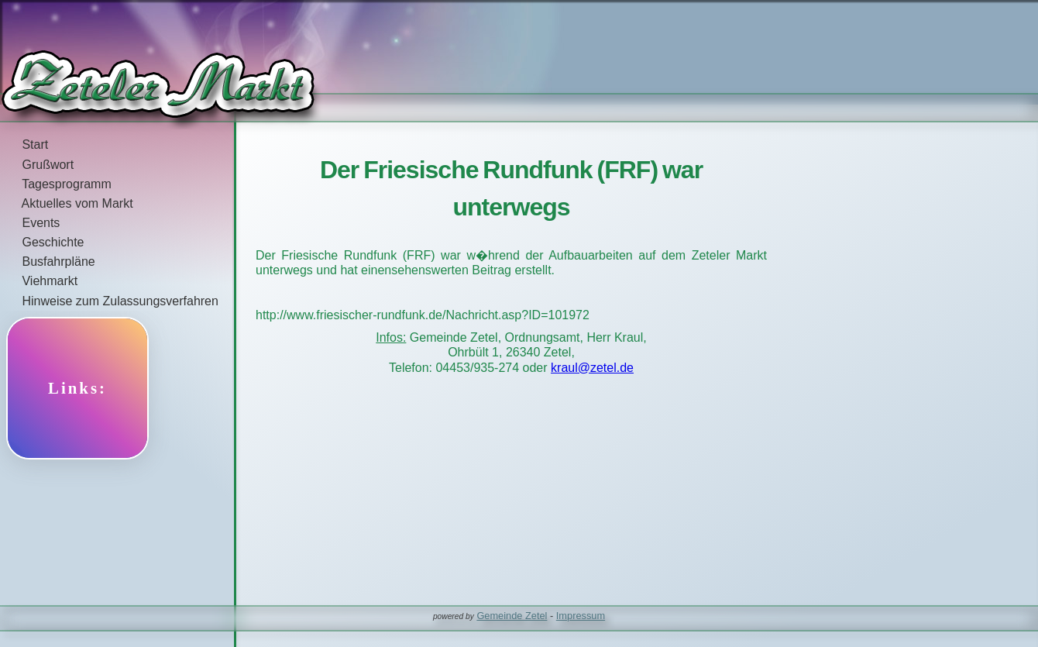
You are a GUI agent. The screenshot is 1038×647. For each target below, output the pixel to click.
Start (24, 144)
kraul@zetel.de (592, 367)
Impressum (580, 615)
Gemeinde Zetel (511, 615)
